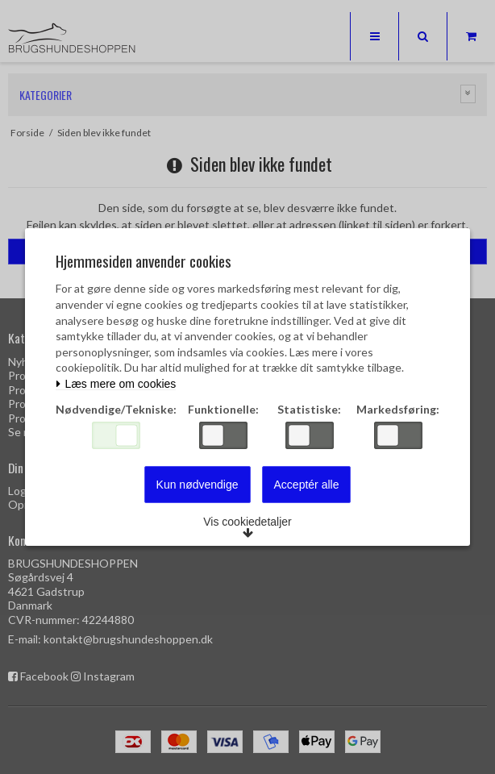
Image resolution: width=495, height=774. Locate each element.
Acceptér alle (306, 484)
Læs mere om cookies (116, 384)
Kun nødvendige (197, 484)
